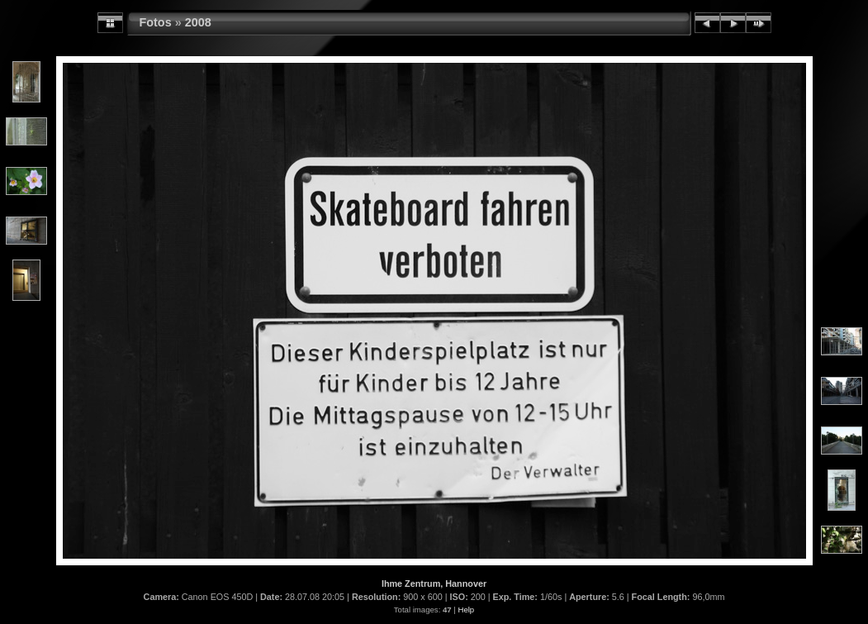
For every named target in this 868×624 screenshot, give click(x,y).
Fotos (156, 22)
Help (466, 609)
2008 (198, 22)
